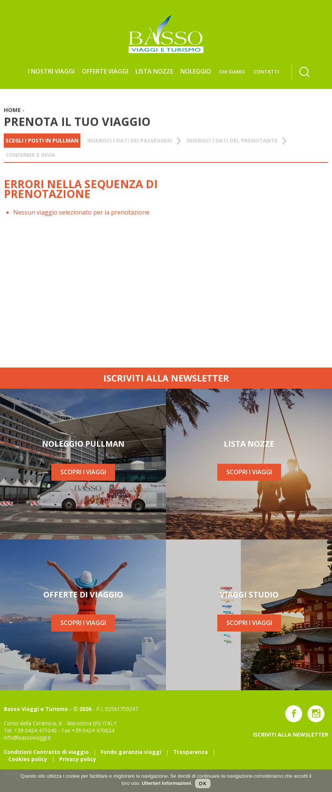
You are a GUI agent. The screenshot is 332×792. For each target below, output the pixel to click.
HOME (12, 109)
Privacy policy (77, 759)
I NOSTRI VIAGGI (51, 71)
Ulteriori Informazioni (166, 783)
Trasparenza (190, 751)
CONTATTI (266, 71)
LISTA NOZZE (154, 71)
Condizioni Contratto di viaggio (46, 751)
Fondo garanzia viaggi (131, 751)
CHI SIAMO (232, 71)
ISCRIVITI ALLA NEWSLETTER (166, 378)
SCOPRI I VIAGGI (83, 472)
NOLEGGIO (195, 71)
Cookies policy (27, 759)
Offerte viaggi (105, 71)
